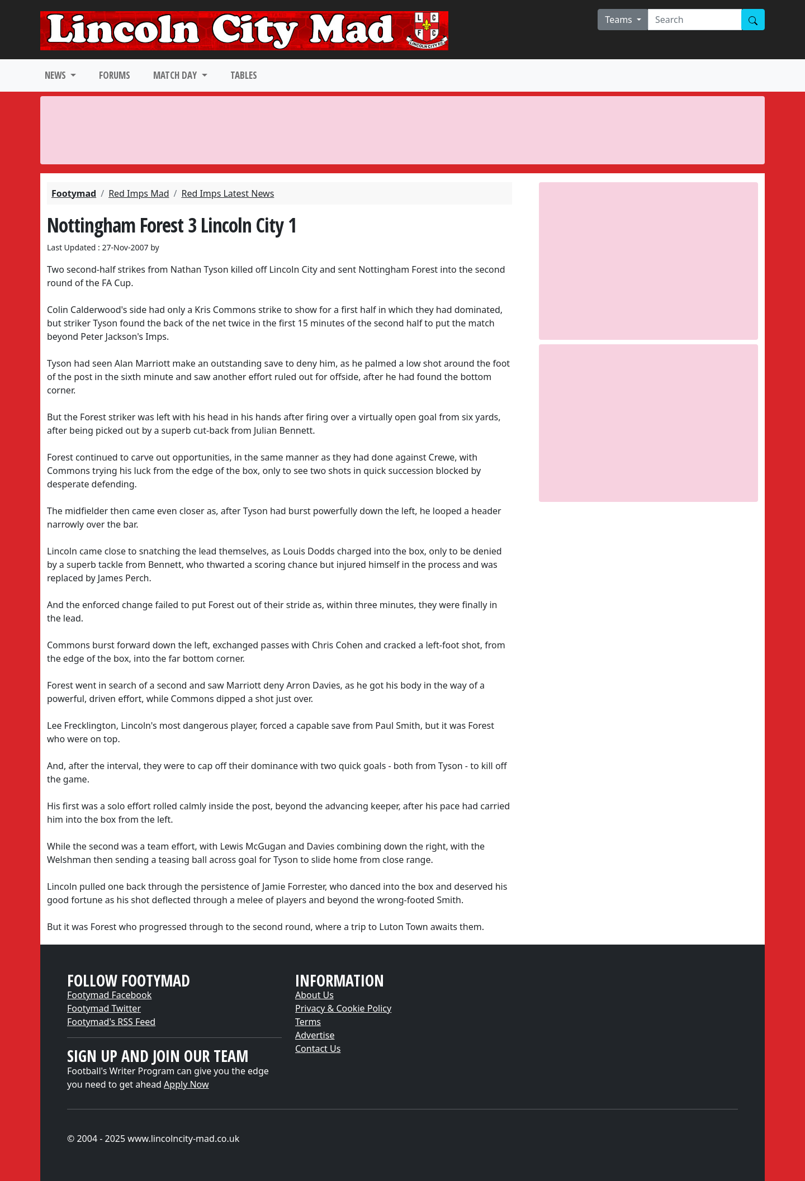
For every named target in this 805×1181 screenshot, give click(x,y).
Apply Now (186, 1084)
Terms (308, 1022)
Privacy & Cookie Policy (343, 1008)
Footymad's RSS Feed (111, 1022)
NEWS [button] (56, 75)
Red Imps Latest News (227, 193)
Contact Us (317, 1048)
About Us (314, 995)
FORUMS (114, 75)
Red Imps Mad (138, 193)
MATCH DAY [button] (176, 75)
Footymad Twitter (104, 1008)
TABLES (243, 75)
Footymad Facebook (109, 995)
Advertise (314, 1035)
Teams (619, 19)
